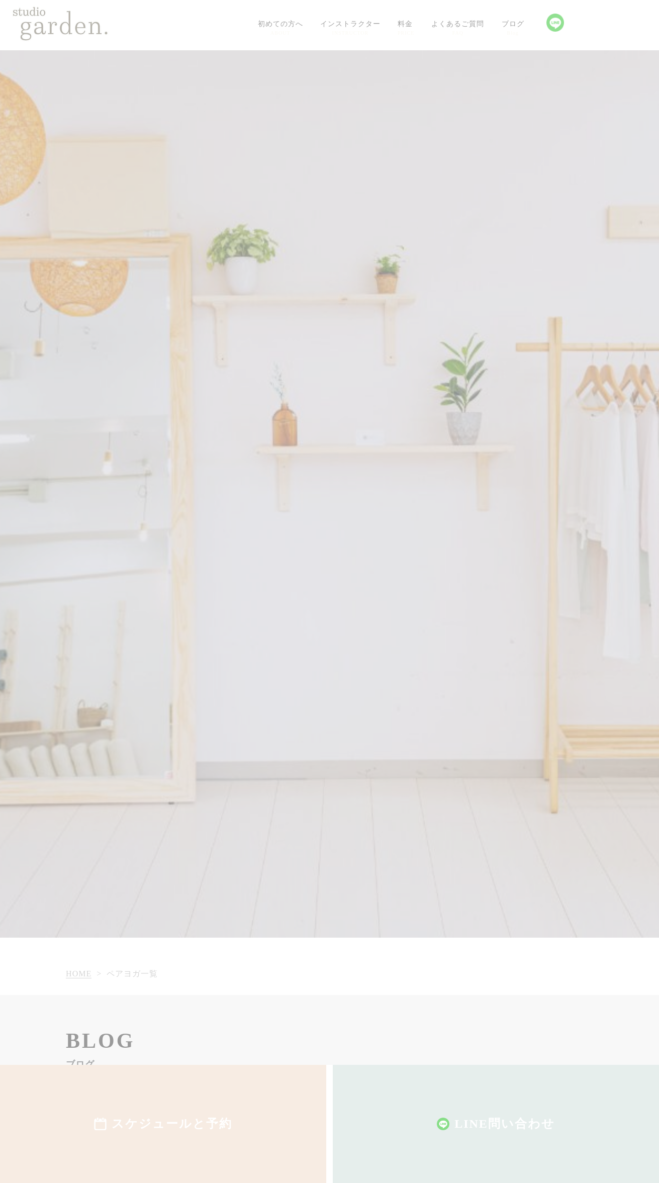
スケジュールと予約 (172, 1123)
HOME (78, 973)
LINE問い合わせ (504, 1123)
